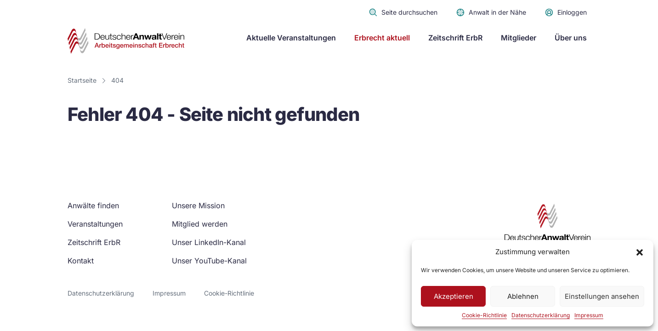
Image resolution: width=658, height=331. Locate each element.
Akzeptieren (453, 296)
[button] (639, 252)
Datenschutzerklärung (540, 315)
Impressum (588, 315)
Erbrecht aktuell (382, 37)
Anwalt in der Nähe (491, 12)
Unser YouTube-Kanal (209, 260)
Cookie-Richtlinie (484, 315)
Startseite (82, 80)
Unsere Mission (198, 205)
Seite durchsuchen (403, 12)
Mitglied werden (199, 223)
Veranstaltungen (95, 223)
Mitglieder (518, 37)
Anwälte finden (93, 205)
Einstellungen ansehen (602, 296)
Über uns (571, 37)
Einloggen (566, 12)
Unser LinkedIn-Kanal (209, 242)
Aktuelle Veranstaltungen (291, 37)
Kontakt (81, 260)
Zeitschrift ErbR (455, 37)
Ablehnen (523, 296)
